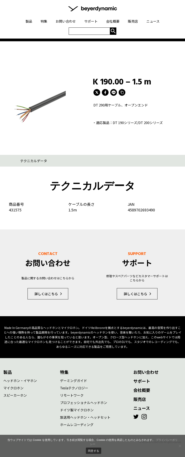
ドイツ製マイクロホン (77, 409)
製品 (7, 372)
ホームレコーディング (76, 424)
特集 (64, 372)
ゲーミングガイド (73, 380)
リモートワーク (72, 395)
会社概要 (141, 390)
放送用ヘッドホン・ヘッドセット (85, 417)
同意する (93, 450)
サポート (141, 381)
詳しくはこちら (46, 293)
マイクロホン (13, 387)
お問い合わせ (146, 372)
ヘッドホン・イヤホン (20, 380)
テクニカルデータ (33, 160)
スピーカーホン (15, 395)
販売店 (139, 399)
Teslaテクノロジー (74, 387)
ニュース (141, 408)
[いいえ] (180, 446)
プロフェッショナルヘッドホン (83, 402)
